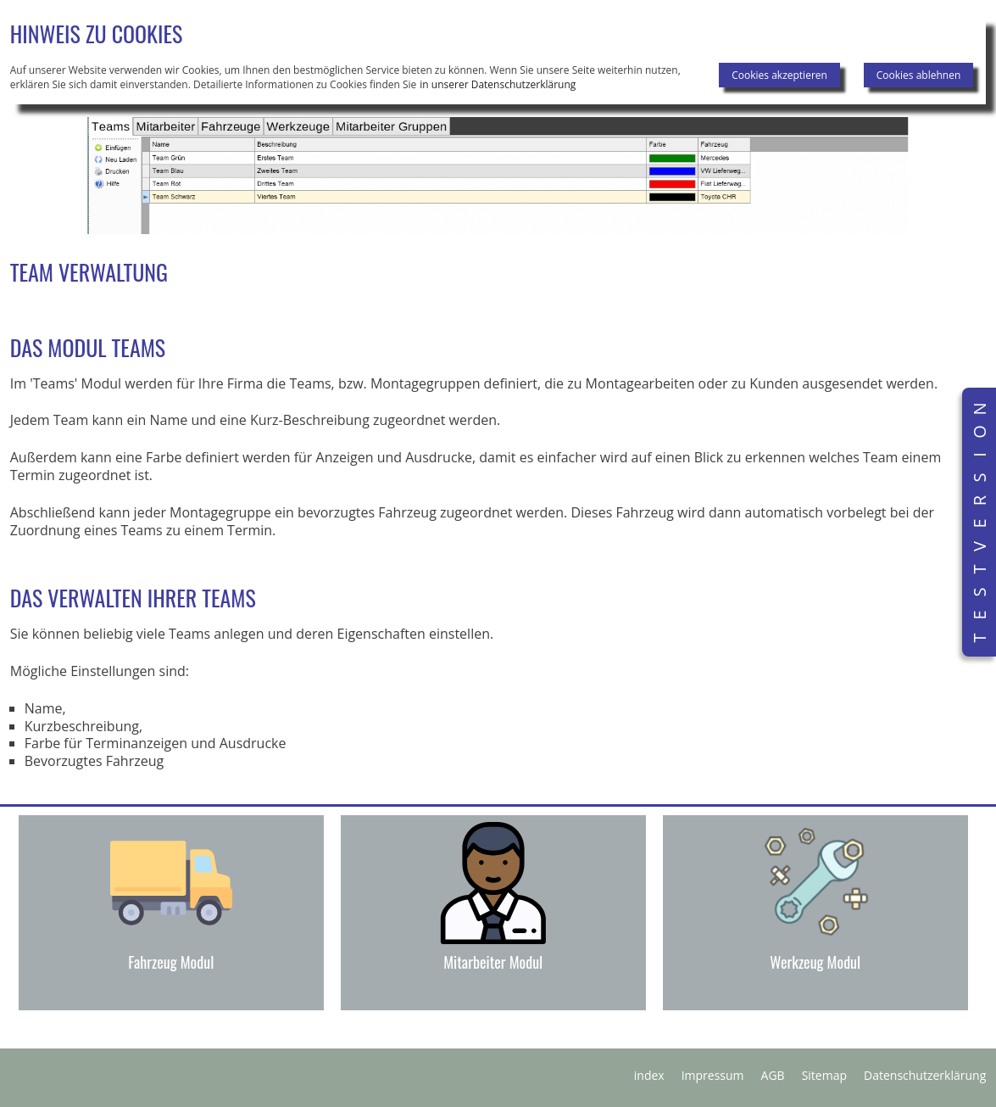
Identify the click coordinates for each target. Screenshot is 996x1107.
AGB (773, 1075)
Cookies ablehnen (918, 75)
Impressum (713, 1075)
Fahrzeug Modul (171, 962)
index (649, 1075)
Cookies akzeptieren (779, 75)
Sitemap (824, 1075)
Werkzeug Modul (815, 962)
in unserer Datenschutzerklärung (498, 84)
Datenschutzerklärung (925, 1075)
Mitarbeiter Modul (493, 962)
